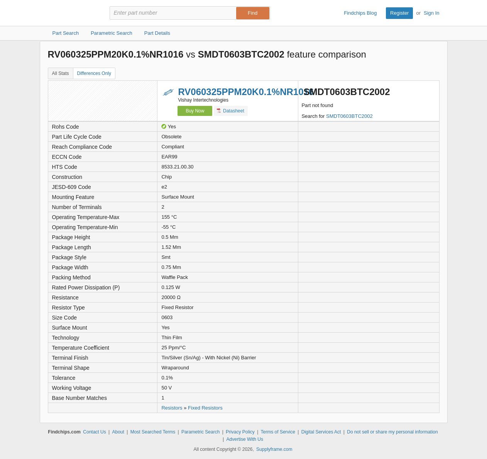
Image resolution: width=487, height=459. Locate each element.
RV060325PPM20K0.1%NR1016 (246, 92)
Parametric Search (200, 432)
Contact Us (94, 432)
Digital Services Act (321, 432)
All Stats (60, 73)
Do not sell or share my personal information (392, 432)
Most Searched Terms (153, 432)
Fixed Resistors (205, 408)
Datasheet (230, 111)
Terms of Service (278, 432)
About (118, 432)
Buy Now (195, 111)
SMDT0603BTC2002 (349, 116)
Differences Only (94, 73)
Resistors (171, 408)
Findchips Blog (360, 13)
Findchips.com (73, 13)
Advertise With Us (245, 439)
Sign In (431, 13)
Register (399, 13)
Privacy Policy (240, 432)
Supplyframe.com (274, 449)
